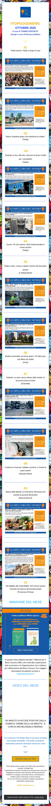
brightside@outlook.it (25, 674)
